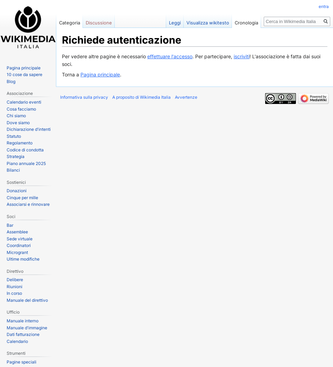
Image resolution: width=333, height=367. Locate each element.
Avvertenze (186, 97)
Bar (10, 225)
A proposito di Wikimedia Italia (141, 97)
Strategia (15, 156)
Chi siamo (16, 115)
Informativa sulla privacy (84, 97)
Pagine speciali (21, 362)
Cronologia (246, 22)
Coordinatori (19, 245)
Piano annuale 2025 (26, 163)
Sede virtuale (20, 238)
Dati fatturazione (23, 334)
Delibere (15, 279)
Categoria (69, 22)
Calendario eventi (24, 102)
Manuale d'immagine (27, 327)
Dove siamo (18, 122)
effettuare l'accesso (169, 56)
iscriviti (241, 56)
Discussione (99, 22)
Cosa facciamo (21, 109)
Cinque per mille (22, 197)
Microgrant (17, 252)
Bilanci (13, 170)
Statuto (14, 136)
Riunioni (14, 286)
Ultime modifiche (23, 259)
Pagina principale (100, 74)
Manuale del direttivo (27, 300)
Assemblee (17, 231)
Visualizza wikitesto (207, 22)
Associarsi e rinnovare (28, 204)
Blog (11, 81)
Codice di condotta (25, 149)
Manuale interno (22, 320)
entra (324, 6)
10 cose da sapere (24, 74)
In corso (14, 293)
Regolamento (20, 142)
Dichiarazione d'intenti (29, 129)
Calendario (17, 341)
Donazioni (17, 190)
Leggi (175, 22)
